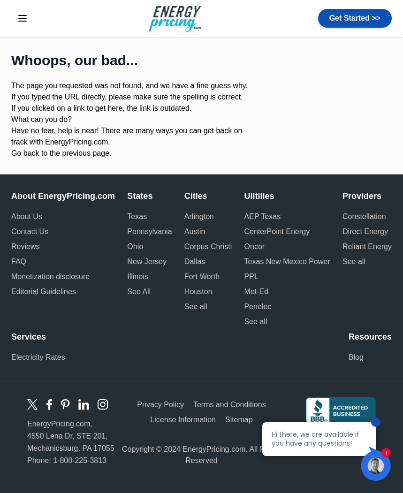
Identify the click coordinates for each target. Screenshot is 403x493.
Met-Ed (256, 292)
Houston (198, 292)
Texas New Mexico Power (287, 261)
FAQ (18, 261)
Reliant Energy (367, 246)
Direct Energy (365, 231)
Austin (194, 231)
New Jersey (147, 261)
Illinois (137, 277)
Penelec (258, 307)
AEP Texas (262, 216)
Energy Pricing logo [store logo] (175, 18)
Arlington (199, 216)
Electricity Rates (38, 357)
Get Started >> (354, 18)
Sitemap (239, 420)
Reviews (25, 246)
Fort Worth (202, 277)
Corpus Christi (208, 246)
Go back (25, 153)
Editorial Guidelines (43, 292)
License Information (183, 420)
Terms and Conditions (229, 405)
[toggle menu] (22, 18)
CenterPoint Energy (277, 231)
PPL (251, 277)
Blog (356, 357)
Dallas (194, 261)
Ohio (135, 246)
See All (139, 292)
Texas (137, 216)
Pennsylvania (149, 231)
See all (195, 307)
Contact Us (29, 231)
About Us (26, 216)
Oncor (254, 246)
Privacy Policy (160, 405)
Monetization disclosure (50, 277)
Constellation (364, 216)
